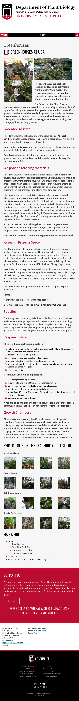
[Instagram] (38, 687)
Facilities (11, 541)
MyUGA (27, 669)
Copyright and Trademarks (27, 671)
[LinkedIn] (47, 687)
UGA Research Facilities (22, 550)
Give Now (41, 35)
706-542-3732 (40, 631)
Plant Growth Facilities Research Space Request (27, 300)
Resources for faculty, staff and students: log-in (28, 559)
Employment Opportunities (51, 669)
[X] (35, 687)
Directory (51, 666)
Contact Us (12, 556)
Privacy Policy (7, 640)
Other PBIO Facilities (21, 547)
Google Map (32, 633)
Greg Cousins (10, 155)
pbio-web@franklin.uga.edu (38, 628)
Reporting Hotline (51, 676)
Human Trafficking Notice (28, 676)
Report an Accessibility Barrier (51, 673)
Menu (4, 35)
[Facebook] (32, 687)
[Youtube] (44, 687)
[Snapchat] (41, 687)
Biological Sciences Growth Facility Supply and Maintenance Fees (35, 305)
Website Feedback (27, 673)
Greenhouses (18, 544)
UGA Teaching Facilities (22, 553)
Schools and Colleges (27, 666)
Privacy (51, 671)
